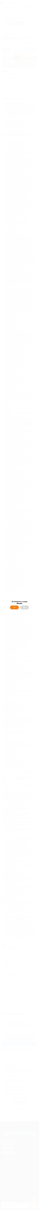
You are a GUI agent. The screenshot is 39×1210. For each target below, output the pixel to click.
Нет (24, 607)
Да (14, 607)
